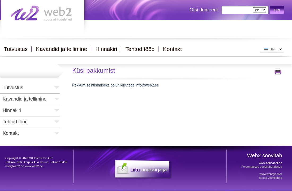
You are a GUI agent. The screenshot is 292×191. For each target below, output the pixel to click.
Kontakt (11, 133)
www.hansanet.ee (270, 162)
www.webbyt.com (271, 174)
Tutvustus (13, 87)
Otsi (277, 10)
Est (273, 49)
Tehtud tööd (15, 121)
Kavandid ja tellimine (24, 99)
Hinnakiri (12, 110)
